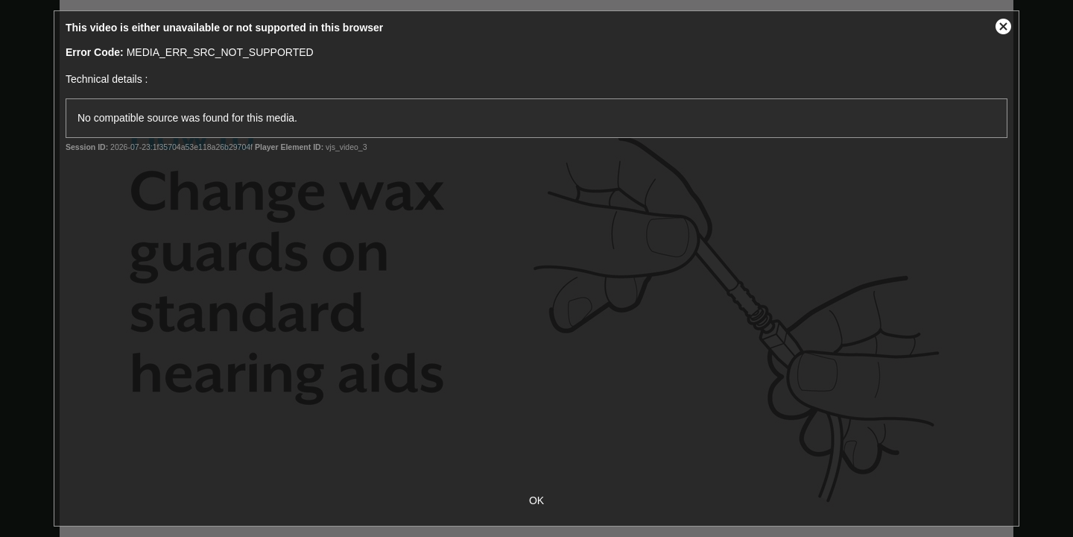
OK (536, 500)
